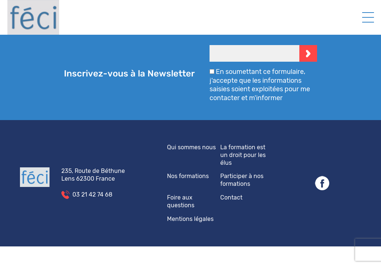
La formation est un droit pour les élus (243, 155)
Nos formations (188, 176)
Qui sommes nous (191, 147)
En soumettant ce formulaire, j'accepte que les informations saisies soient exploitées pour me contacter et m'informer (260, 85)
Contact (231, 197)
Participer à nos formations (241, 180)
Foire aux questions (180, 201)
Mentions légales (190, 218)
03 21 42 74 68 (92, 194)
